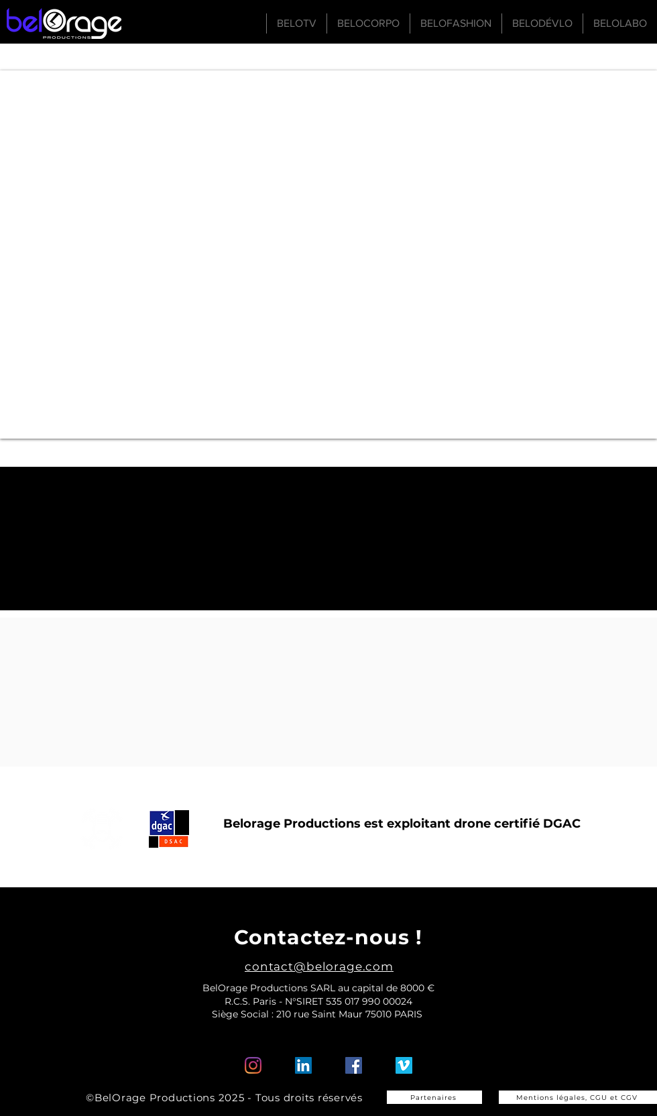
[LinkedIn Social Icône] (303, 1065)
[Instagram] (253, 1065)
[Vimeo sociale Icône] (404, 1065)
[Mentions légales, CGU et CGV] (578, 1097)
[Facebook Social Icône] (353, 1065)
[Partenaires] (434, 1097)
